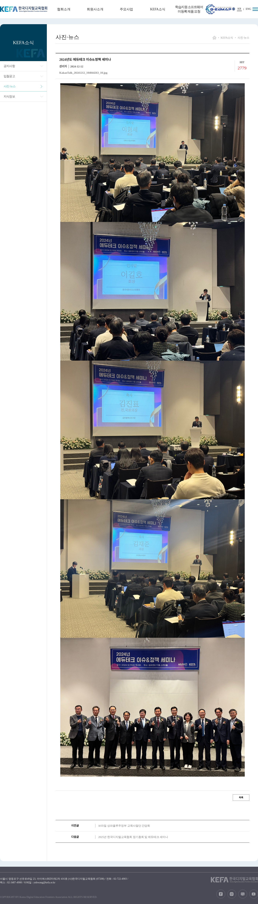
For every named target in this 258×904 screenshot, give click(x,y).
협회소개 (63, 9)
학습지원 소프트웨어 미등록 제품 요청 (189, 9)
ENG (248, 9)
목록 (241, 797)
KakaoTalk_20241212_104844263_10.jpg (83, 72)
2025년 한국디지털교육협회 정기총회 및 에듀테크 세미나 (133, 836)
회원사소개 (95, 9)
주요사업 (126, 9)
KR (239, 9)
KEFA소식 (157, 9)
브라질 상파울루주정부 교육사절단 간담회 (124, 825)
